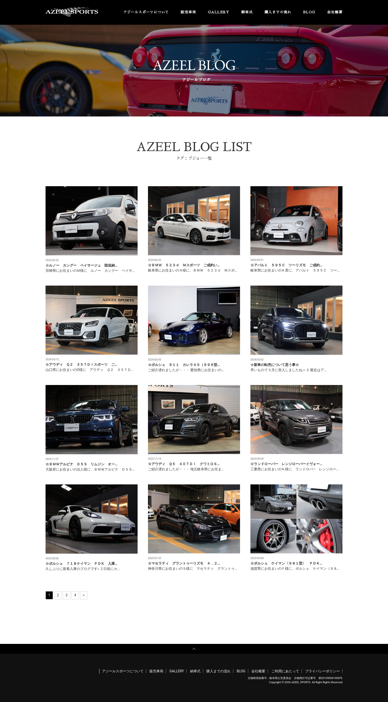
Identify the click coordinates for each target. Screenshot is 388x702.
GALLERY (218, 12)
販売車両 (188, 12)
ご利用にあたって (285, 671)
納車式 (247, 12)
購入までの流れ (278, 12)
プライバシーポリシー (322, 671)
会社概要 (334, 12)
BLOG (309, 12)
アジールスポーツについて (146, 12)
